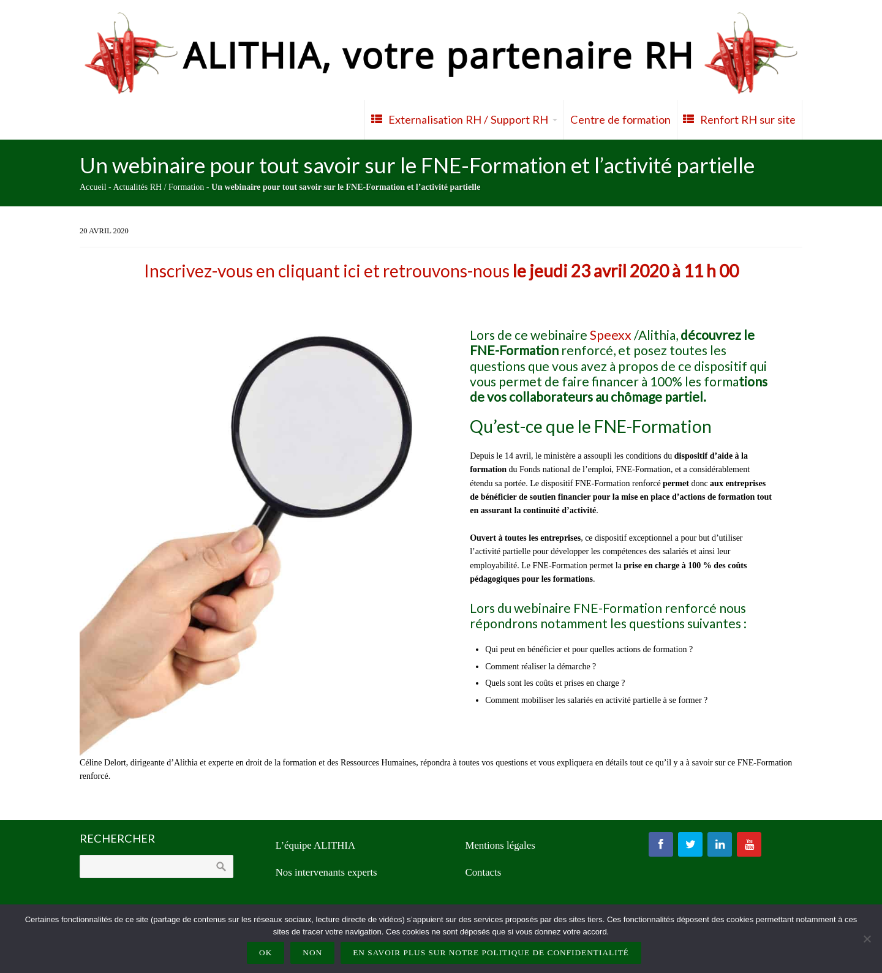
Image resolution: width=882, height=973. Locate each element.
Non (312, 952)
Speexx (610, 334)
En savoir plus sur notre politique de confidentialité (491, 952)
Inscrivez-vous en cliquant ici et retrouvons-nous (441, 270)
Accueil (93, 187)
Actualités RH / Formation (158, 187)
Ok (265, 952)
